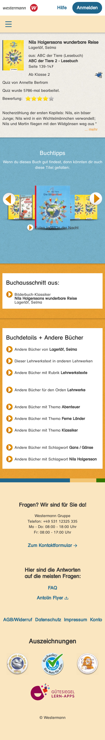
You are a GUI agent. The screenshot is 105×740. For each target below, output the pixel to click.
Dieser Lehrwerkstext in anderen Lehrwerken (54, 361)
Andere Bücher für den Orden (50, 390)
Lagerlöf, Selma (46, 295)
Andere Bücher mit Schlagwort (54, 447)
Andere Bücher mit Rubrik (51, 372)
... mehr (91, 129)
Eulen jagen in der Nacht (57, 227)
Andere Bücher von (46, 349)
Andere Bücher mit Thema (47, 407)
